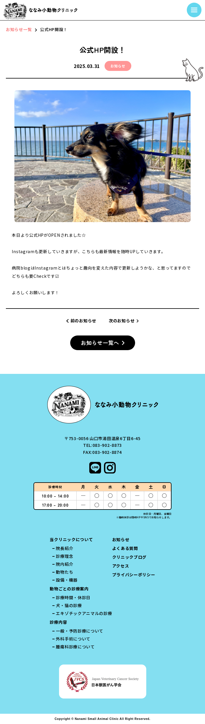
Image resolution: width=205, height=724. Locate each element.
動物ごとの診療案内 (69, 589)
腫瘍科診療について (75, 647)
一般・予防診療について (79, 631)
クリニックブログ (129, 557)
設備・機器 (67, 580)
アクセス (120, 566)
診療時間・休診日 (73, 597)
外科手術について (73, 639)
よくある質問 (125, 548)
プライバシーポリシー (133, 575)
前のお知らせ (83, 320)
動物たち (64, 572)
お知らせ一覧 (19, 29)
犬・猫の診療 (69, 605)
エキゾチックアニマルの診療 (84, 613)
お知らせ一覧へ (100, 343)
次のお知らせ (122, 320)
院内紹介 (64, 564)
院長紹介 (64, 548)
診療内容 (58, 622)
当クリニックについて (71, 539)
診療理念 (64, 556)
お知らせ (121, 539)
